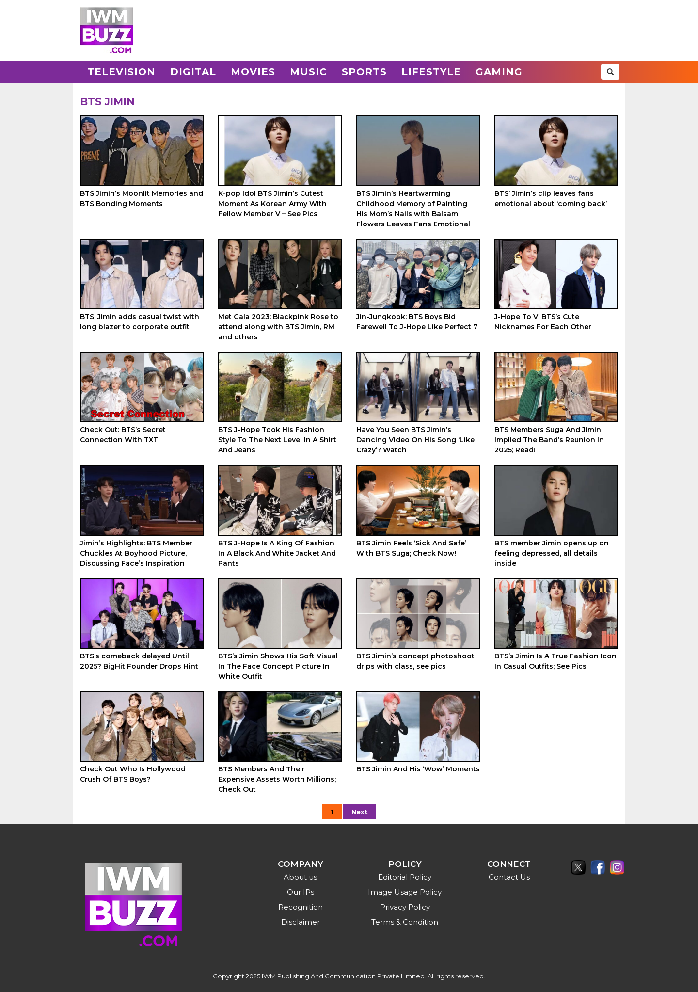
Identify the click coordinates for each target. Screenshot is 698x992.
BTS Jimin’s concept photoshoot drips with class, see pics (415, 661)
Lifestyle (431, 72)
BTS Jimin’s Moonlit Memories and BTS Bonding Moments (141, 198)
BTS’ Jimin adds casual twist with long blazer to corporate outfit (139, 321)
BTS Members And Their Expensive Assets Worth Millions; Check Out (277, 779)
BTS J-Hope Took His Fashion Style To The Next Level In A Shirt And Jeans (277, 439)
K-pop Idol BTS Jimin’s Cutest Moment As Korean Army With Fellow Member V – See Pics (272, 203)
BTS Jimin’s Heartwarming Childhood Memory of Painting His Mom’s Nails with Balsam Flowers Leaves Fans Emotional (413, 208)
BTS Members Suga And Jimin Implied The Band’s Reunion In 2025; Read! (549, 439)
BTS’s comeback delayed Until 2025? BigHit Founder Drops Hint (139, 661)
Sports (364, 72)
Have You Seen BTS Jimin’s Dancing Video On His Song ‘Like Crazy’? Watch (415, 439)
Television (121, 72)
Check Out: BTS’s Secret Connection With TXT (123, 434)
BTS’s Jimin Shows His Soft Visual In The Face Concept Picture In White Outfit (278, 666)
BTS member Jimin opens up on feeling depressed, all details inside (551, 553)
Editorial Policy (404, 876)
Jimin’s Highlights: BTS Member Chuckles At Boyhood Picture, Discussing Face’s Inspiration (136, 553)
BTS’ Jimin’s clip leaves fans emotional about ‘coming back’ (550, 198)
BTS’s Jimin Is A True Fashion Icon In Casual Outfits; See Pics (555, 661)
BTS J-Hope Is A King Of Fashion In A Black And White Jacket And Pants (277, 553)
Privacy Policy (405, 907)
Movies (253, 72)
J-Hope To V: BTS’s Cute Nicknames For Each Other (542, 321)
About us (300, 876)
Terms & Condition (404, 922)
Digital (193, 72)
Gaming (499, 72)
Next (359, 812)
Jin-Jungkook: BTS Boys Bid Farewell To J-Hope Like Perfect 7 (416, 321)
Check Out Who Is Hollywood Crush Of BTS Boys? (133, 774)
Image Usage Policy (405, 891)
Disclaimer (300, 922)
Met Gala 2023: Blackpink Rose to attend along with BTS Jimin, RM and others (278, 326)
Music (308, 72)
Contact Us (509, 876)
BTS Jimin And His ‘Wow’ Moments (418, 769)
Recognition (300, 907)
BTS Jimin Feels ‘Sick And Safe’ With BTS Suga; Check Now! (411, 548)
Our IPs (300, 891)
